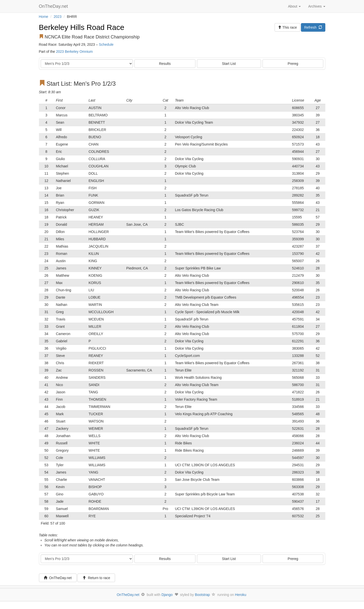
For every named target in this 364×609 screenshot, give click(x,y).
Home (43, 17)
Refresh (313, 27)
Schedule (106, 44)
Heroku (240, 595)
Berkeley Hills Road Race (81, 27)
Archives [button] (316, 6)
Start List (229, 64)
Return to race (96, 578)
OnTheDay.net (54, 6)
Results (165, 64)
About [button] (294, 6)
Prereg (293, 64)
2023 (58, 17)
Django (167, 595)
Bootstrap (202, 595)
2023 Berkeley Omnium (74, 52)
